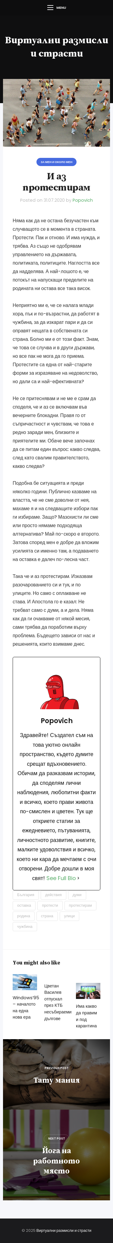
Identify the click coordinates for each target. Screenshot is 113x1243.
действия (53, 894)
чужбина (25, 926)
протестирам (80, 905)
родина (23, 915)
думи (77, 894)
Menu (56, 7)
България (25, 894)
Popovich (83, 200)
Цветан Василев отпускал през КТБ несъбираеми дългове (57, 1002)
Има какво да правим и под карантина (86, 1016)
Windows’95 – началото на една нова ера (26, 1007)
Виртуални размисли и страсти (64, 1230)
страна (47, 915)
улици (69, 915)
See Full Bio (61, 878)
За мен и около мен (56, 162)
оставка (24, 905)
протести (50, 905)
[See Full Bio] (78, 878)
